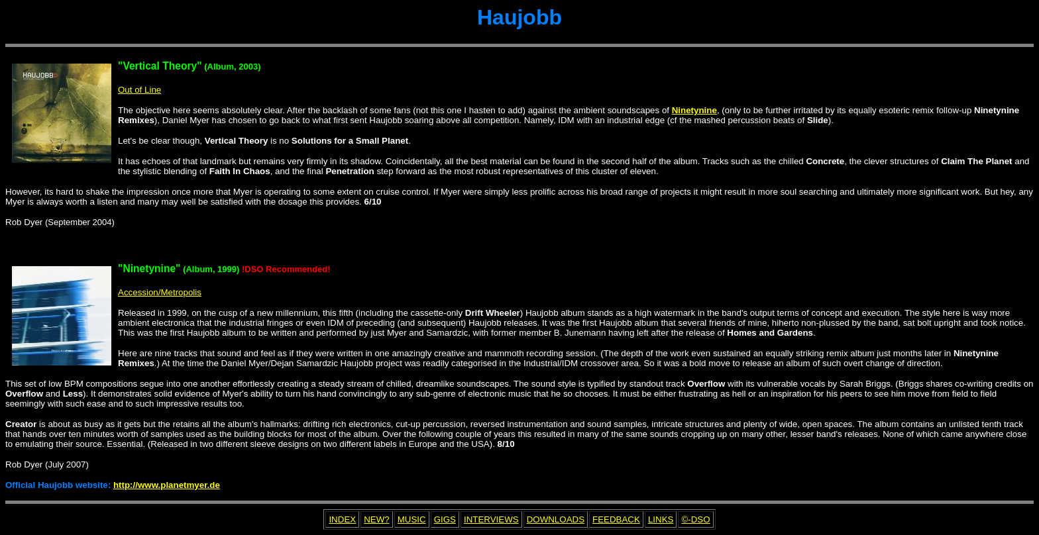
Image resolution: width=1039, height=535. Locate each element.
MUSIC (412, 519)
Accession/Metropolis (159, 292)
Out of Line (139, 90)
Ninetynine (694, 110)
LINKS (661, 519)
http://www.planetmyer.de (166, 485)
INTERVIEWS (491, 519)
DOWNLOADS (555, 519)
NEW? (377, 519)
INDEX (342, 519)
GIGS (445, 519)
